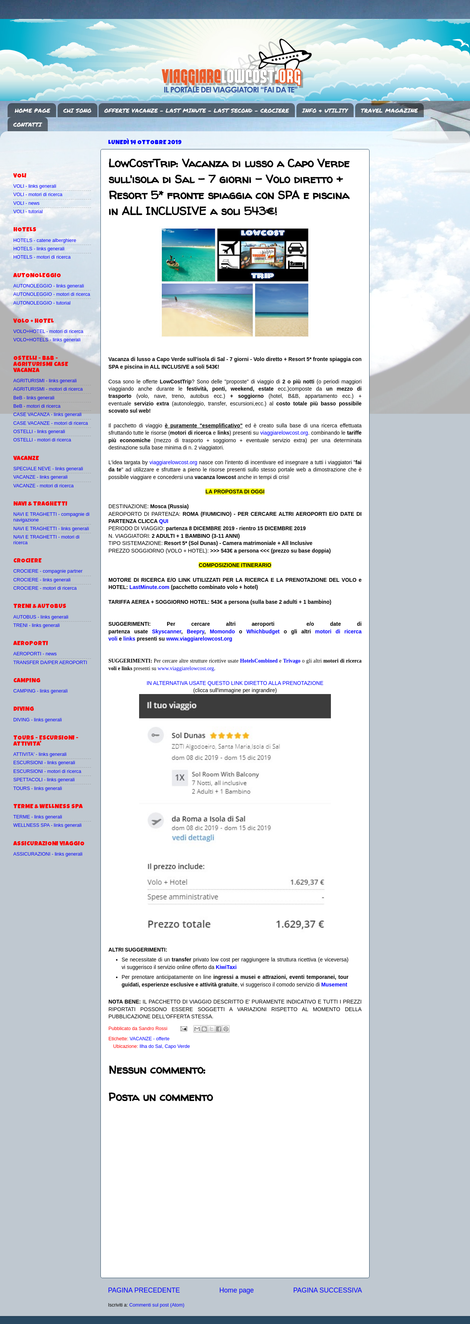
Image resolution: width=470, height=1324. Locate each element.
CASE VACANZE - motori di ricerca (50, 423)
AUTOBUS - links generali (40, 617)
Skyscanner (166, 631)
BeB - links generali (34, 397)
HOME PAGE (32, 110)
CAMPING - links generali (40, 691)
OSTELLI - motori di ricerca (42, 440)
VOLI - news (26, 203)
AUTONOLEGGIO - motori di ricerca (51, 294)
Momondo (222, 631)
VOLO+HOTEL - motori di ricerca (48, 331)
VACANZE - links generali (40, 477)
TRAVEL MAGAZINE (389, 110)
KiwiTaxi (226, 967)
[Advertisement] (57, 148)
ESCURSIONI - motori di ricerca (47, 771)
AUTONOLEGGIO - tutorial (41, 303)
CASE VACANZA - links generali (47, 414)
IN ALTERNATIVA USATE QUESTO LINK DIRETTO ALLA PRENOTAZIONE (235, 683)
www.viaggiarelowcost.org (199, 639)
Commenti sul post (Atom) (157, 1305)
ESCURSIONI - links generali (44, 762)
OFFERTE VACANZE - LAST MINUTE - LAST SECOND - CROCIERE (196, 110)
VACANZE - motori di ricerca (43, 485)
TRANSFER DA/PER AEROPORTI (50, 662)
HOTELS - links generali (38, 248)
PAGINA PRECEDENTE (144, 1290)
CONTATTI (27, 124)
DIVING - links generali (37, 719)
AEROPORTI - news (35, 654)
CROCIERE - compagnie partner (48, 571)
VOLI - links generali (34, 186)
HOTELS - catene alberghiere (44, 240)
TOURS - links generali (37, 788)
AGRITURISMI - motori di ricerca (48, 389)
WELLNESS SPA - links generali (47, 825)
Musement (334, 985)
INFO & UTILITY (325, 110)
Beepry (195, 631)
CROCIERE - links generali (41, 580)
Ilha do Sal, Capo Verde (164, 1046)
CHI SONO (77, 110)
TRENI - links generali (36, 625)
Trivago (292, 661)
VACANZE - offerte (149, 1038)
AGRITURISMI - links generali (45, 380)
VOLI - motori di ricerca (37, 194)
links (129, 639)
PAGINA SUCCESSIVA (327, 1290)
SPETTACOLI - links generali (44, 779)
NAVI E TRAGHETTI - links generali (51, 528)
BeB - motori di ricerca (37, 406)
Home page (236, 1290)
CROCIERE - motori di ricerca (45, 588)
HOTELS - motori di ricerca (41, 257)
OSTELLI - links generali (39, 431)
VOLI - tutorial (28, 211)
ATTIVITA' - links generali (40, 754)
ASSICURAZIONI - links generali (48, 854)
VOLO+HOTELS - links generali (46, 339)
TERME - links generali (37, 817)
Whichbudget (263, 631)
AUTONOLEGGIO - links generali (48, 286)
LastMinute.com (149, 587)
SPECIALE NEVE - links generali (48, 468)
